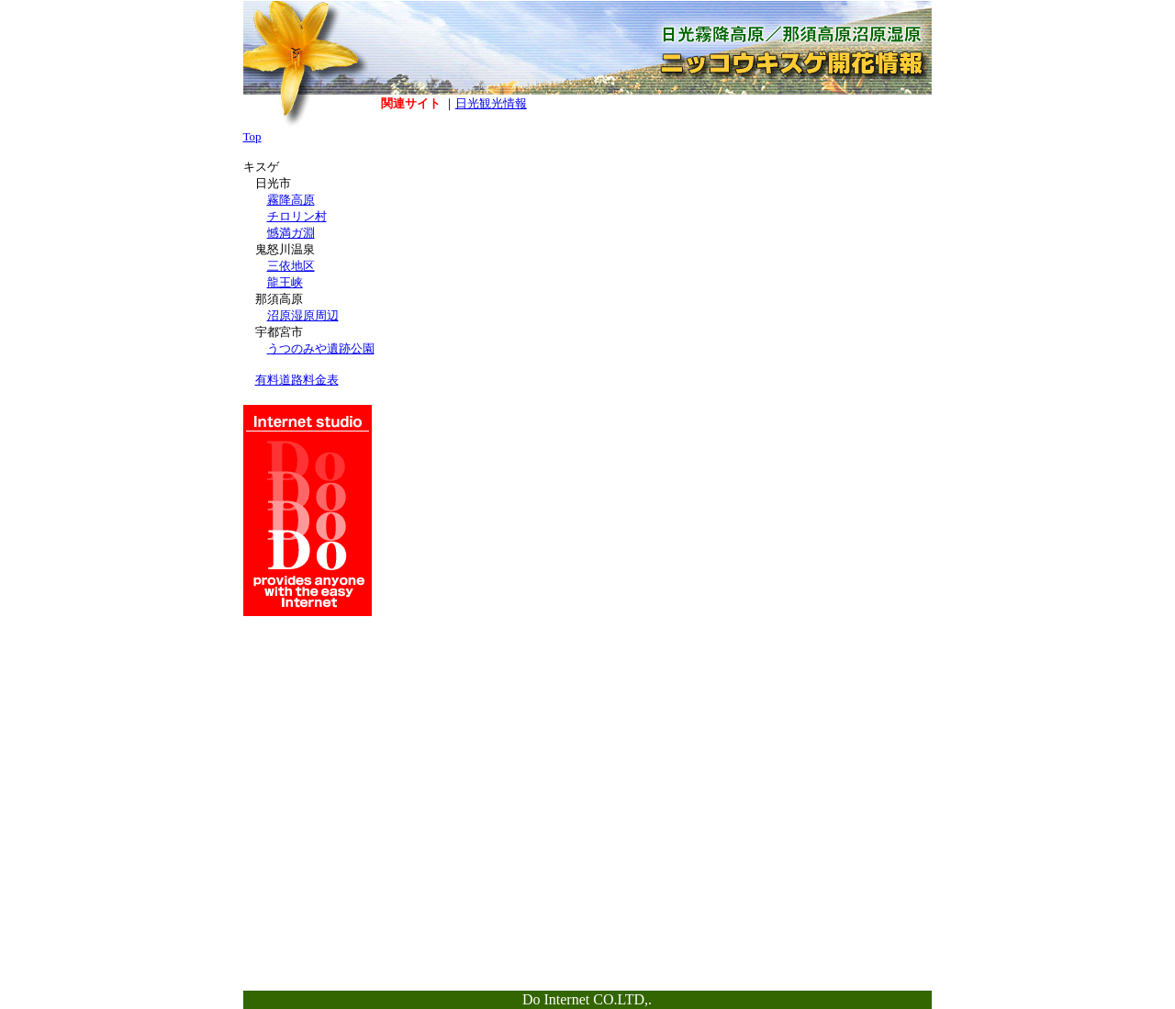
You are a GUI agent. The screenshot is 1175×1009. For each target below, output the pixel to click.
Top (252, 136)
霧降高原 (291, 200)
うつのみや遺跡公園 (321, 348)
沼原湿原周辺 (303, 315)
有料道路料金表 (297, 380)
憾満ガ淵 (291, 233)
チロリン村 (297, 216)
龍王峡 (285, 282)
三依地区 (291, 266)
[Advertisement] (863, 251)
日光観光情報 (491, 103)
